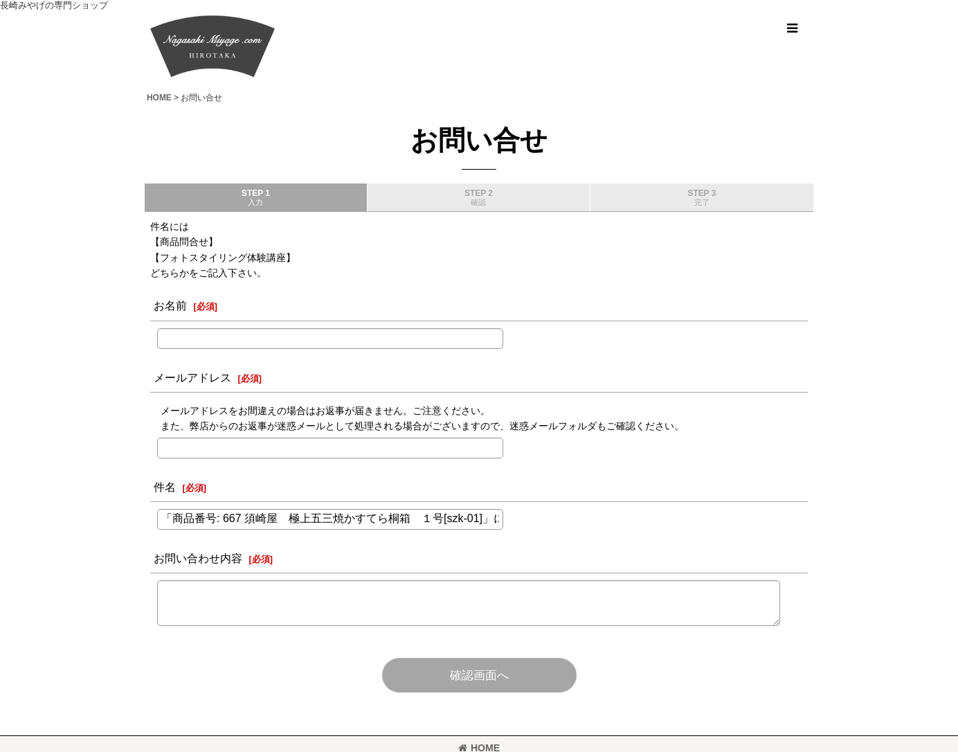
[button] (791, 28)
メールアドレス (192, 377)
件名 (165, 487)
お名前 (170, 305)
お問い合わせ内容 (198, 558)
